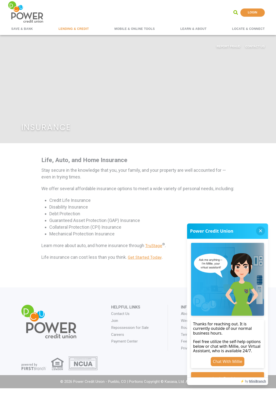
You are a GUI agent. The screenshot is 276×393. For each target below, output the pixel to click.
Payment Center (125, 341)
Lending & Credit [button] (74, 29)
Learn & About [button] (193, 29)
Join (115, 320)
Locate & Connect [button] (248, 29)
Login (252, 12)
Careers (118, 334)
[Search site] (235, 12)
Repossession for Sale (131, 327)
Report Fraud (228, 46)
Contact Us (255, 46)
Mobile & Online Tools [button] (134, 29)
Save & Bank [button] (22, 29)
